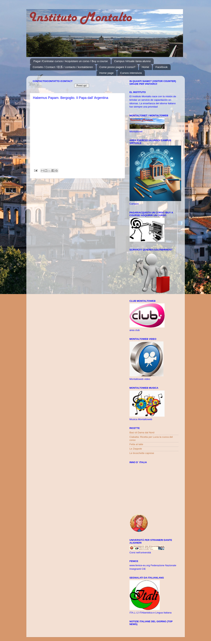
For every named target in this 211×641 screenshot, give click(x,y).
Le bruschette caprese (142, 453)
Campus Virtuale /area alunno (132, 61)
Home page (106, 72)
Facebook (162, 67)
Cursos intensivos (131, 72)
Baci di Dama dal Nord (142, 432)
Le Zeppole (136, 448)
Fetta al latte (136, 444)
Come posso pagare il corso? (117, 67)
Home (145, 67)
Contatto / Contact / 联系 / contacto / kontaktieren (63, 67)
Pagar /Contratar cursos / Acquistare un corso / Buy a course (70, 61)
